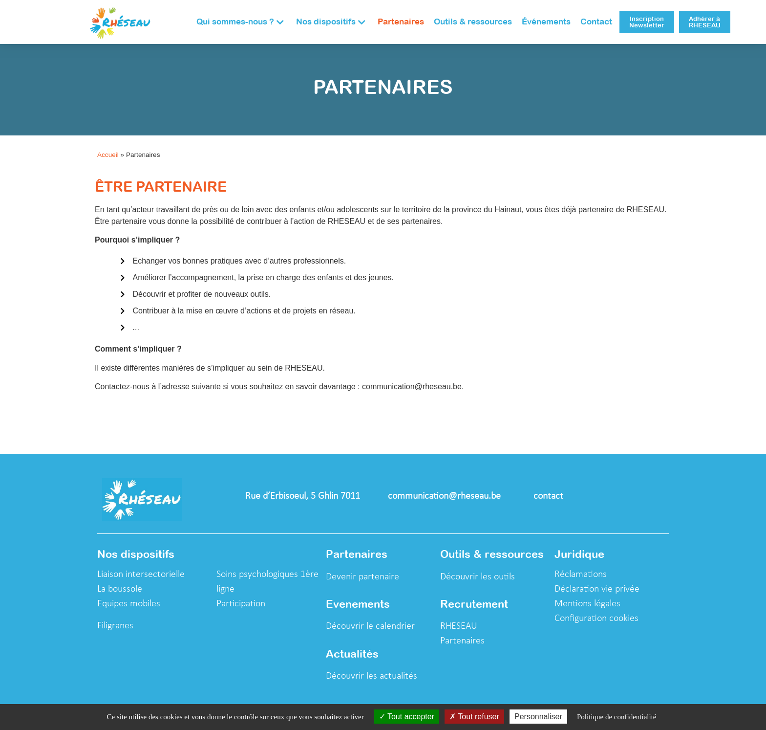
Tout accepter (406, 716)
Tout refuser (474, 716)
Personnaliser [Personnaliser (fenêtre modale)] (538, 716)
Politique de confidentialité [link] (616, 717)
